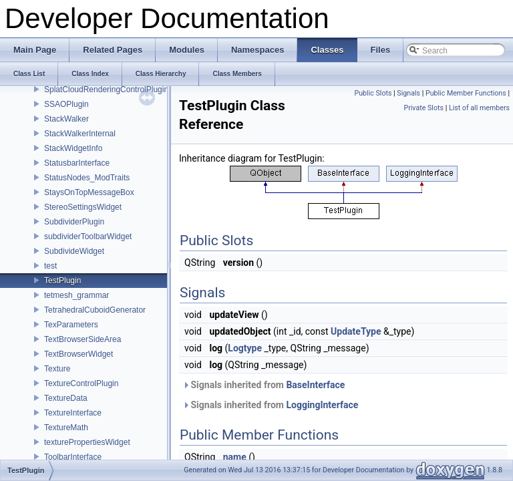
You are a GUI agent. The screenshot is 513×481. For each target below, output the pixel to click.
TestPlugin (62, 280)
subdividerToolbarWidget (88, 236)
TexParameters (71, 324)
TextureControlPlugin (81, 383)
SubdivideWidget (74, 251)
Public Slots (372, 93)
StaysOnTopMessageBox (89, 192)
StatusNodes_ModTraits (87, 177)
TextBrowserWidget (78, 354)
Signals (408, 93)
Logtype (245, 348)
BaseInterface (315, 384)
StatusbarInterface (77, 163)
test (50, 266)
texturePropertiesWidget (87, 442)
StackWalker (66, 119)
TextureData (66, 398)
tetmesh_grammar (76, 295)
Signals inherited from (263, 384)
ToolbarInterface (73, 457)
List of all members (479, 108)
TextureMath (66, 427)
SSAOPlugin (66, 104)
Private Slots (423, 108)
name (234, 457)
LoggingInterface (322, 404)
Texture (57, 368)
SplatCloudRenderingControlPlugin (106, 89)
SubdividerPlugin (74, 221)
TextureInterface (73, 413)
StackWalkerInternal (80, 133)
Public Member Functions (465, 93)
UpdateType (356, 331)
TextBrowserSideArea (82, 339)
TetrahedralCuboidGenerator (95, 310)
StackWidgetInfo (73, 148)
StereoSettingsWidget (83, 207)
